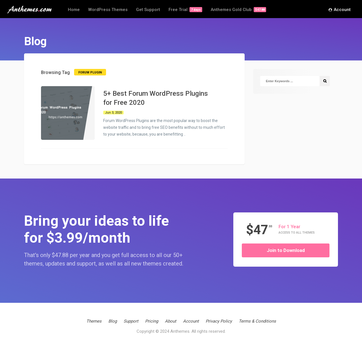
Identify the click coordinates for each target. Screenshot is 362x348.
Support (131, 321)
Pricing (151, 321)
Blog (112, 321)
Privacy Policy (219, 321)
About (170, 321)
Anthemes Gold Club (238, 9)
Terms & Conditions (257, 321)
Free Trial (185, 9)
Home (74, 9)
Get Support (148, 9)
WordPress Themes (108, 9)
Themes (94, 321)
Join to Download (286, 250)
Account (340, 9)
